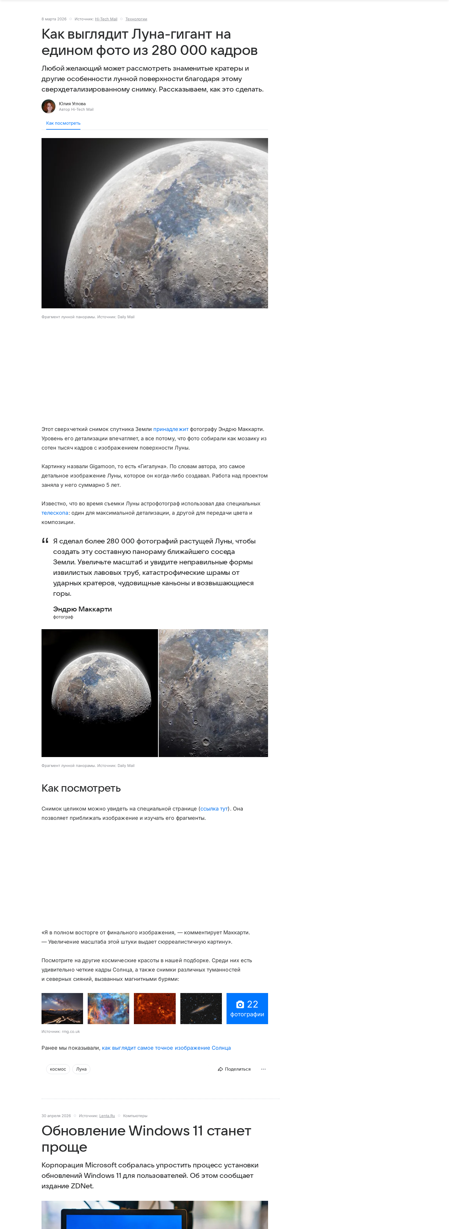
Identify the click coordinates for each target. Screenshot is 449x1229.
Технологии (136, 24)
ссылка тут (214, 814)
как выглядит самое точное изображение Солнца (166, 1054)
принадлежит (170, 435)
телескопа (55, 519)
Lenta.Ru (107, 1121)
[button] (155, 229)
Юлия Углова (72, 109)
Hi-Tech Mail (106, 24)
